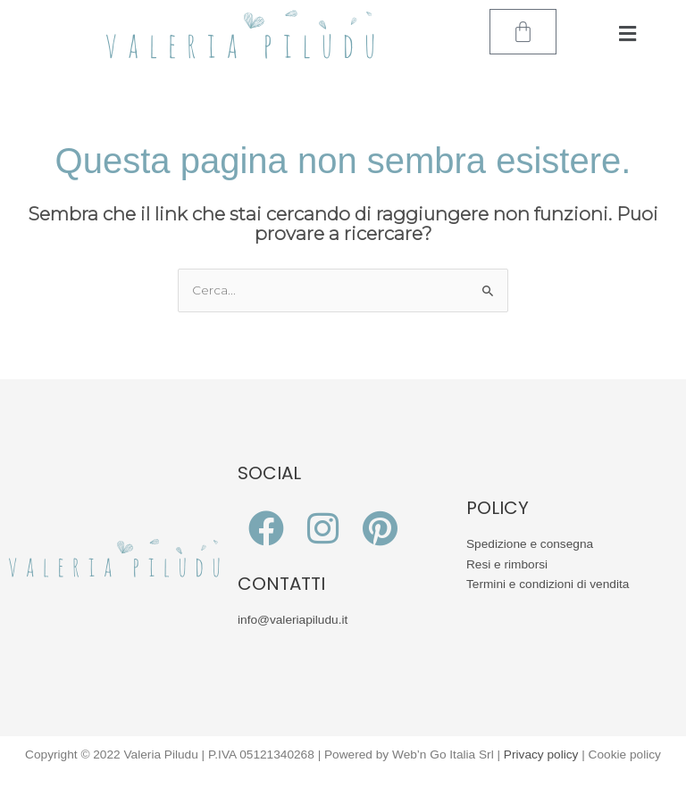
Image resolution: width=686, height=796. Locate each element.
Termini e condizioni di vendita (547, 584)
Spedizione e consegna (529, 544)
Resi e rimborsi (507, 564)
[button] (627, 34)
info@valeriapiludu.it (292, 619)
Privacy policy (541, 754)
